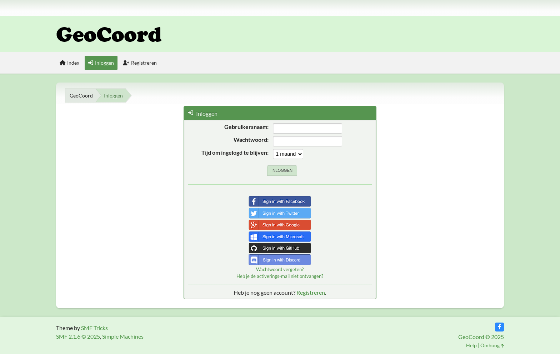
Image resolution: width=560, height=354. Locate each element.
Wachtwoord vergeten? (280, 269)
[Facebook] (499, 327)
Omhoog (492, 345)
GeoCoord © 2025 (481, 336)
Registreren (310, 292)
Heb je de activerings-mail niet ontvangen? (279, 276)
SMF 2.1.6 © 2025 (78, 336)
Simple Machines (123, 336)
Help (471, 345)
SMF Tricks (94, 327)
